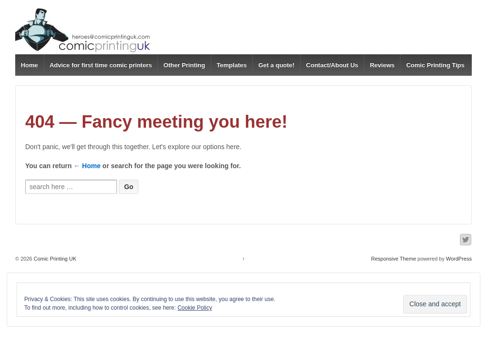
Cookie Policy (194, 307)
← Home (87, 166)
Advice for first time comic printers (100, 65)
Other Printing (184, 65)
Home (29, 65)
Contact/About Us (332, 65)
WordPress (459, 259)
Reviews (382, 65)
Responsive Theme (393, 259)
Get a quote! (276, 65)
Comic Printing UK (54, 259)
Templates (232, 65)
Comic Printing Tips (435, 65)
